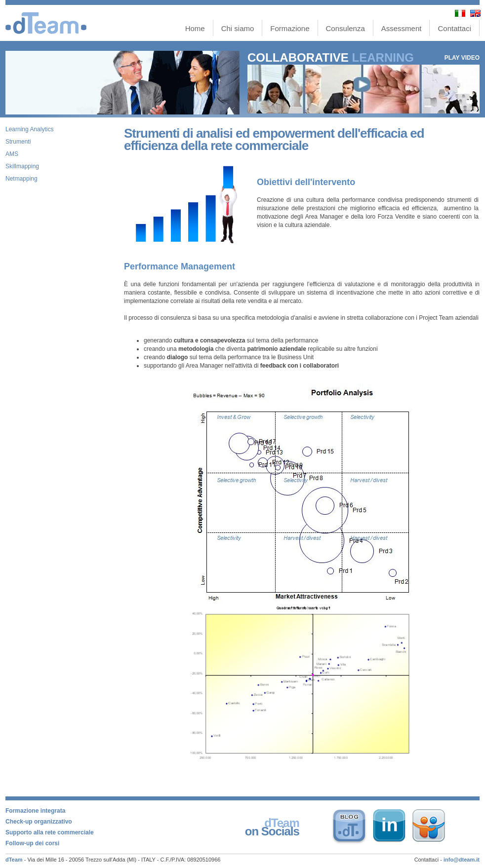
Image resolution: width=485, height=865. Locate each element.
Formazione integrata (35, 810)
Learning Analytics (29, 129)
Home (195, 28)
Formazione (289, 28)
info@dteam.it (462, 860)
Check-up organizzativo (38, 821)
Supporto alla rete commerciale (49, 832)
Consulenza (345, 28)
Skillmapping (22, 166)
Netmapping (21, 178)
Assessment (401, 28)
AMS (11, 153)
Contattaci (454, 28)
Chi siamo (237, 28)
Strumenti (18, 141)
